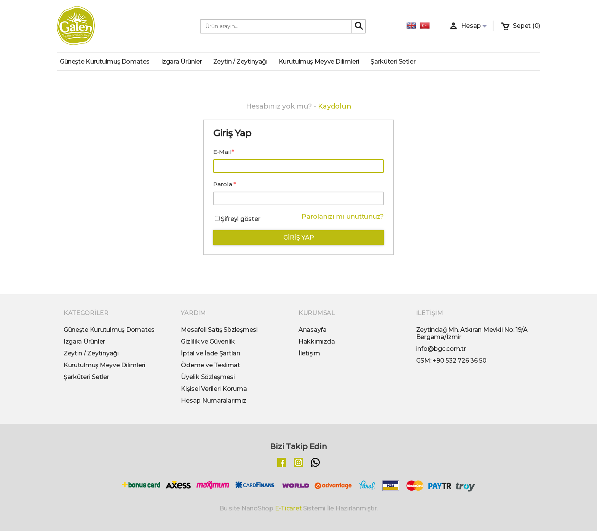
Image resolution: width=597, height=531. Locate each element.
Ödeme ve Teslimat (210, 365)
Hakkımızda (316, 341)
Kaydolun (334, 106)
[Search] (358, 26)
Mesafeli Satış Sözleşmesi (219, 329)
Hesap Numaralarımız (213, 400)
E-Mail (222, 151)
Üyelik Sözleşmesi (208, 377)
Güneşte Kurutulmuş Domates (108, 61)
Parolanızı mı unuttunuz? (343, 216)
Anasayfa (312, 329)
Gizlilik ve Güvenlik (208, 341)
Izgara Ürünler (184, 61)
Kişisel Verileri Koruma (214, 388)
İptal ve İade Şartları (210, 353)
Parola (223, 184)
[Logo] (76, 26)
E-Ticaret (288, 508)
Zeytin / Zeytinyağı (243, 61)
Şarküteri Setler (395, 61)
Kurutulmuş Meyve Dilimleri (322, 61)
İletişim (309, 353)
